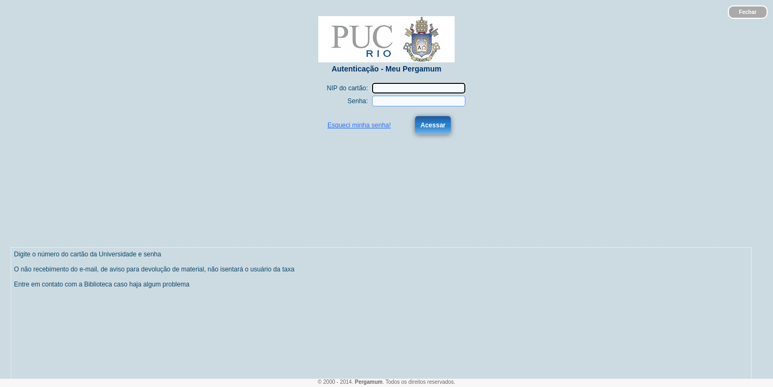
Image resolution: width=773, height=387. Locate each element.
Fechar (748, 12)
